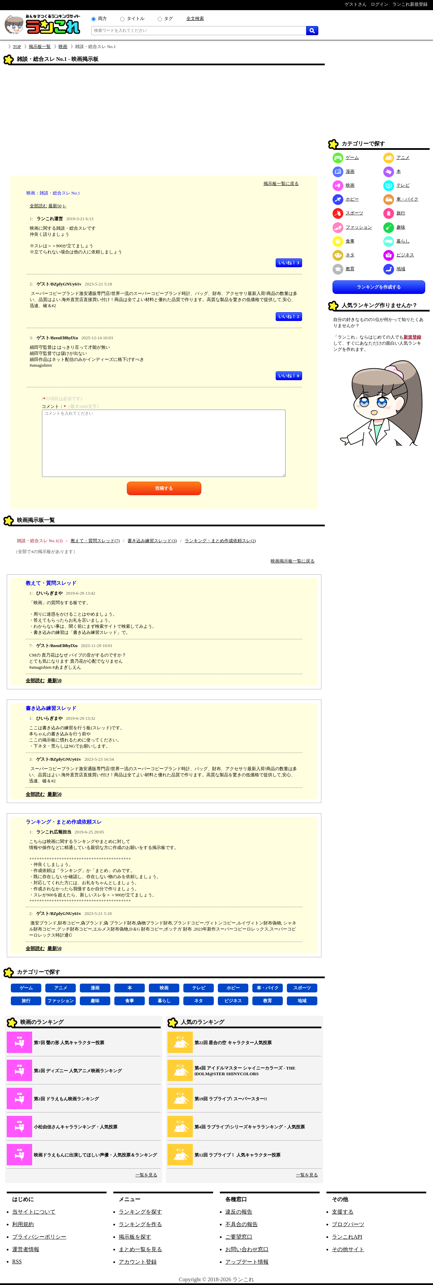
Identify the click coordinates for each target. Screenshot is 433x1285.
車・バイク (268, 987)
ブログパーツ (348, 1224)
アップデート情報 (247, 1262)
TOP (17, 46)
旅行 (26, 1000)
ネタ (198, 1000)
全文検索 (195, 18)
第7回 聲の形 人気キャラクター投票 (69, 1042)
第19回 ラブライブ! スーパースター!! (231, 1098)
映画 (63, 46)
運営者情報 (25, 1249)
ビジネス (233, 1000)
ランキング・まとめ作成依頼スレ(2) (220, 540)
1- (64, 205)
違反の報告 (238, 1212)
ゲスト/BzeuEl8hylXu (57, 337)
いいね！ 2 (288, 316)
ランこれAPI (347, 1237)
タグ (168, 18)
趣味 (95, 1000)
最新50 (55, 205)
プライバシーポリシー (39, 1237)
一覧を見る (146, 1174)
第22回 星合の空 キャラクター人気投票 (233, 1042)
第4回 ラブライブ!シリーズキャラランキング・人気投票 (250, 1126)
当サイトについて (33, 1212)
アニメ (60, 987)
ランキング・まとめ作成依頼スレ (64, 822)
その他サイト (348, 1249)
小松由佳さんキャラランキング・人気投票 (75, 1126)
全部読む (38, 205)
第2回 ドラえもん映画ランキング (66, 1098)
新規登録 (412, 337)
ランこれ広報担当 (53, 831)
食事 (129, 1000)
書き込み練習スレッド (51, 708)
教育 (267, 1000)
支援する (343, 1212)
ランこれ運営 (50, 218)
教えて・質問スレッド (51, 583)
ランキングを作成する (379, 287)
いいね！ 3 (288, 262)
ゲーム (26, 987)
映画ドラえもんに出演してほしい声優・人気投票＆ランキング (95, 1154)
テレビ (198, 987)
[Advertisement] (164, 121)
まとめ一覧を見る (140, 1249)
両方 (102, 18)
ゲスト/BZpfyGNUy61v (59, 283)
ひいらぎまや (49, 593)
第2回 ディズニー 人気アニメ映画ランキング (78, 1070)
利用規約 (23, 1224)
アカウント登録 (138, 1262)
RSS (17, 1261)
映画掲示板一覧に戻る (293, 561)
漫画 (95, 987)
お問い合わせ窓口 (247, 1249)
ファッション (60, 1000)
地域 (302, 1000)
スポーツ (302, 987)
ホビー (233, 987)
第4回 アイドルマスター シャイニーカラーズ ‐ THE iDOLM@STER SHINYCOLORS (245, 1070)
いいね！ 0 (288, 375)
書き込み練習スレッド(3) (152, 540)
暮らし (164, 1000)
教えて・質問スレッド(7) (95, 540)
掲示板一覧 (40, 46)
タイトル (135, 18)
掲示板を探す (135, 1237)
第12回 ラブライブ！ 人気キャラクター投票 (237, 1154)
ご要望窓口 (238, 1237)
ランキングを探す (140, 1212)
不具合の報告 (241, 1224)
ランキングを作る (140, 1224)
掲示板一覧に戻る (281, 183)
